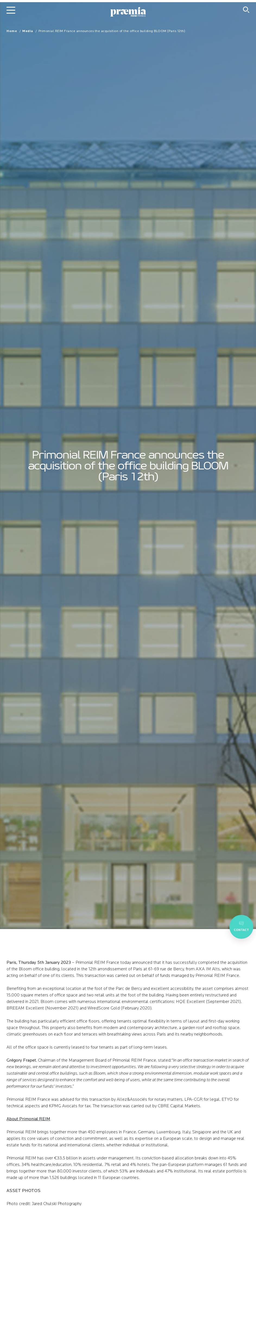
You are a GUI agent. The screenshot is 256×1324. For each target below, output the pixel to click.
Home (12, 31)
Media (27, 31)
